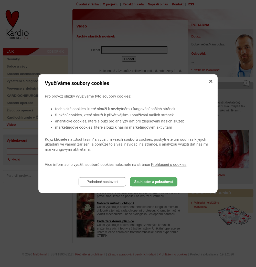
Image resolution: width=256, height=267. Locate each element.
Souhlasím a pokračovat (153, 182)
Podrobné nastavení (102, 182)
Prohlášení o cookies (169, 164)
